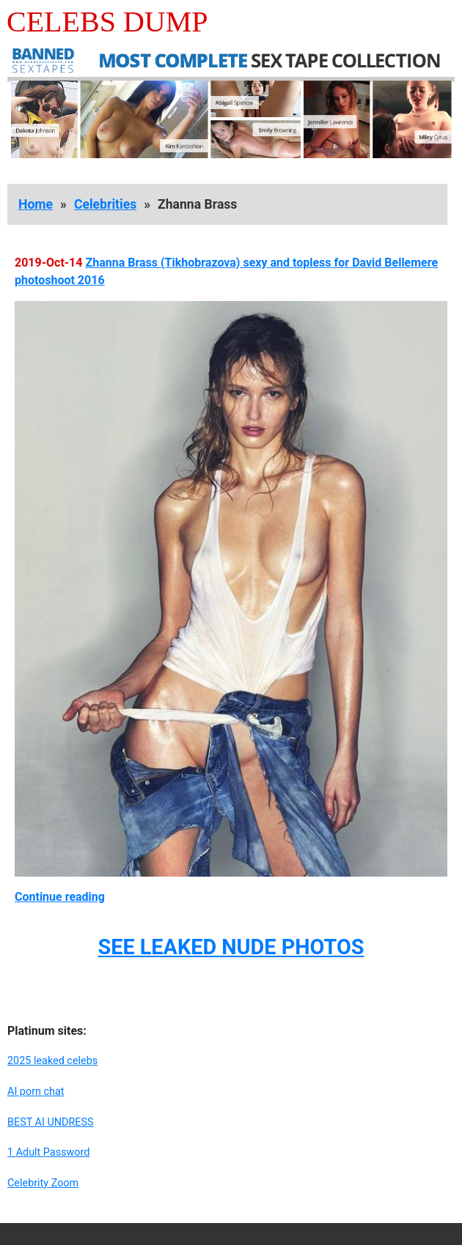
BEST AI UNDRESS (50, 1122)
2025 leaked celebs (52, 1061)
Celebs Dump (107, 21)
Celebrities (105, 204)
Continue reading (60, 897)
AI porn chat (36, 1091)
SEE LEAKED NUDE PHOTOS (231, 946)
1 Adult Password (48, 1152)
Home (35, 204)
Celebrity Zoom (42, 1183)
